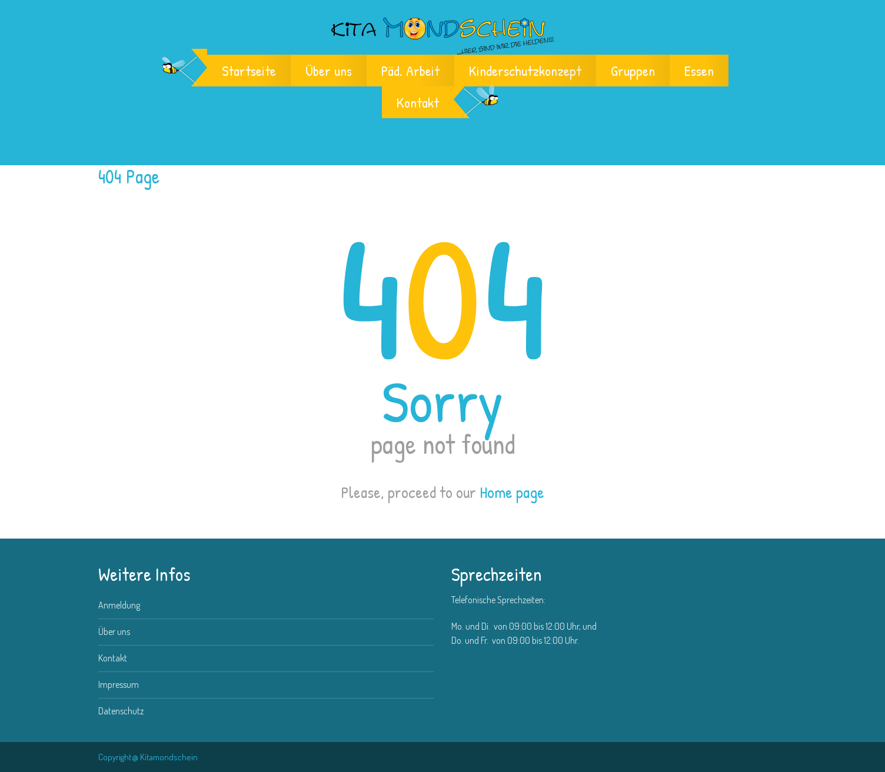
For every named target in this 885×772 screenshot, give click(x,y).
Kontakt (418, 102)
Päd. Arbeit (410, 70)
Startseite (249, 70)
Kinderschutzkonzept (525, 70)
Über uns (329, 70)
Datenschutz (121, 711)
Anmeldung (119, 605)
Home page (512, 492)
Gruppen (633, 70)
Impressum (118, 684)
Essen (699, 70)
